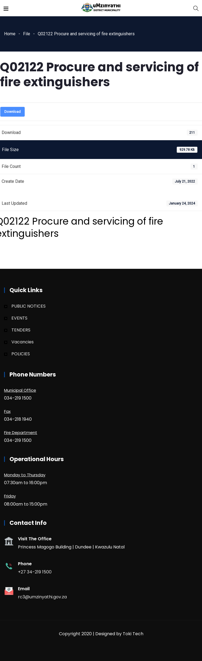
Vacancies (22, 342)
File (26, 33)
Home (9, 33)
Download (12, 112)
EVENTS (19, 318)
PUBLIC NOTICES (28, 306)
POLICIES (20, 354)
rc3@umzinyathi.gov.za (42, 597)
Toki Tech (133, 634)
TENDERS (20, 330)
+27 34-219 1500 (35, 572)
